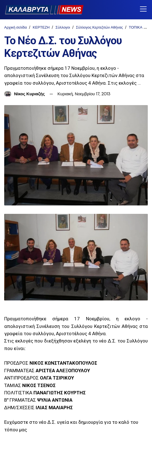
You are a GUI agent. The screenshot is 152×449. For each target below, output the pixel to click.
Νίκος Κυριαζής (29, 94)
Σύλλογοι (62, 27)
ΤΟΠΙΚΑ (135, 27)
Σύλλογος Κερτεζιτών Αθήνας (99, 27)
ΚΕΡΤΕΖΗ (41, 27)
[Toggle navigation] (143, 9)
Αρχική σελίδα (15, 27)
